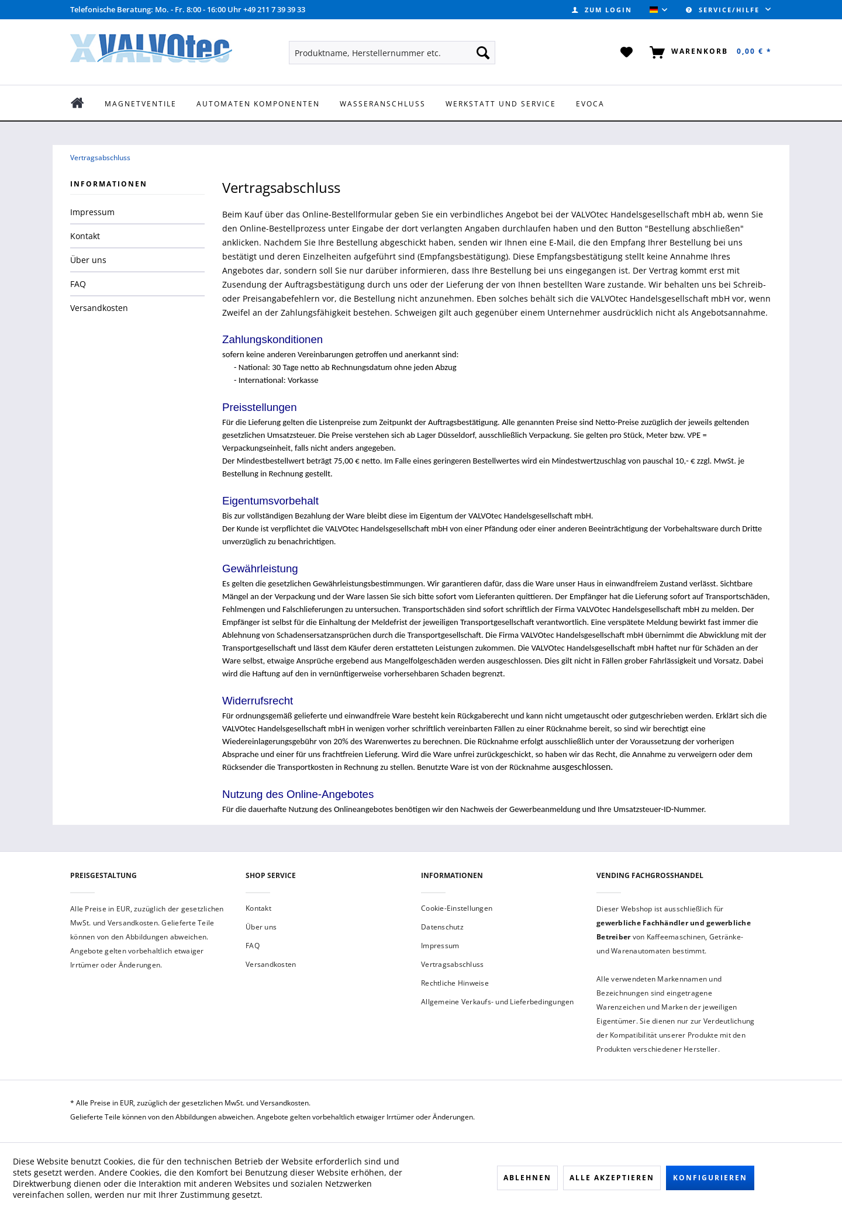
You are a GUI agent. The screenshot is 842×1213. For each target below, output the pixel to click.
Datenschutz (442, 927)
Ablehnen (527, 1178)
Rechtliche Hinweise (455, 983)
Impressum (92, 211)
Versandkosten (99, 307)
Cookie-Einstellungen (456, 908)
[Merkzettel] (627, 52)
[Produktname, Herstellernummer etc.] (392, 52)
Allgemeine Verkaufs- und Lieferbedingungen (497, 1002)
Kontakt (85, 235)
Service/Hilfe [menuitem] (724, 9)
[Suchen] (483, 52)
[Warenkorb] (708, 52)
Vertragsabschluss (452, 964)
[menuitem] (602, 9)
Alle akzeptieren (612, 1178)
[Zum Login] (602, 9)
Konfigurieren (710, 1178)
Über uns (88, 259)
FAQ (78, 283)
